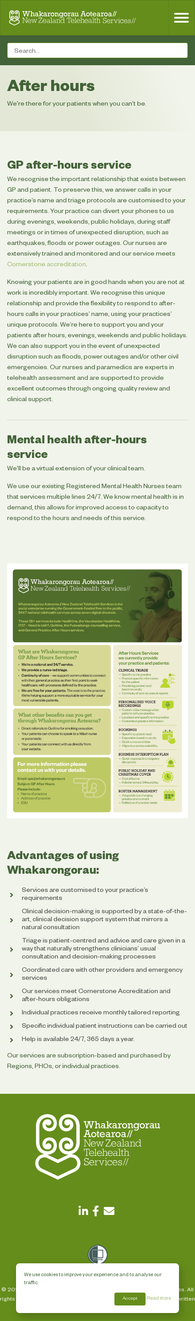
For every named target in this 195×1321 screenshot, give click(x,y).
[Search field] (97, 50)
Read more (159, 1299)
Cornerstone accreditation (46, 265)
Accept (130, 1298)
